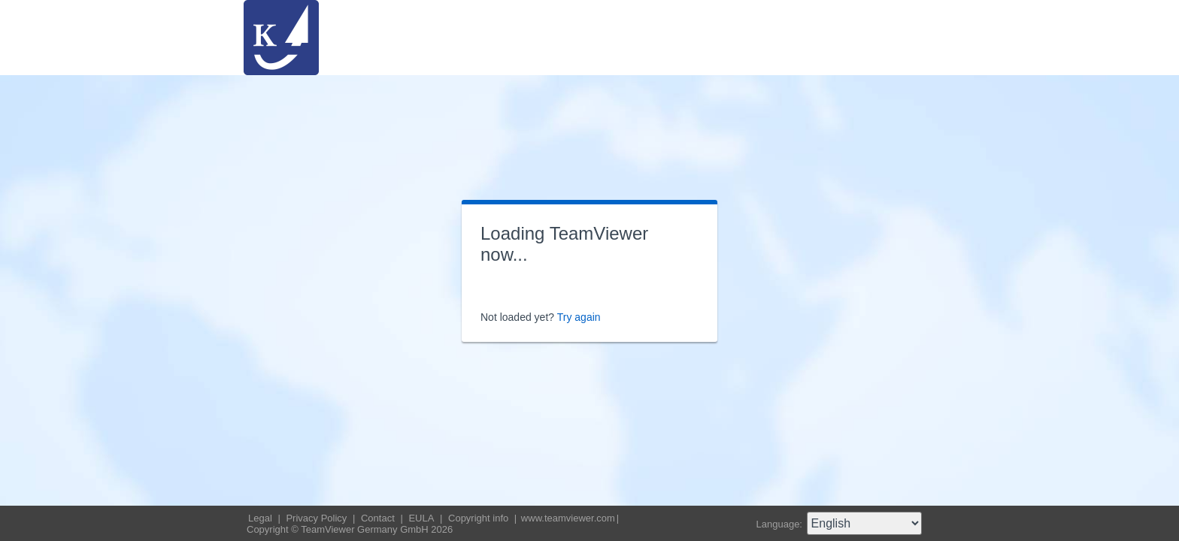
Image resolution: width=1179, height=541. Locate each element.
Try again (579, 317)
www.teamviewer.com (568, 518)
